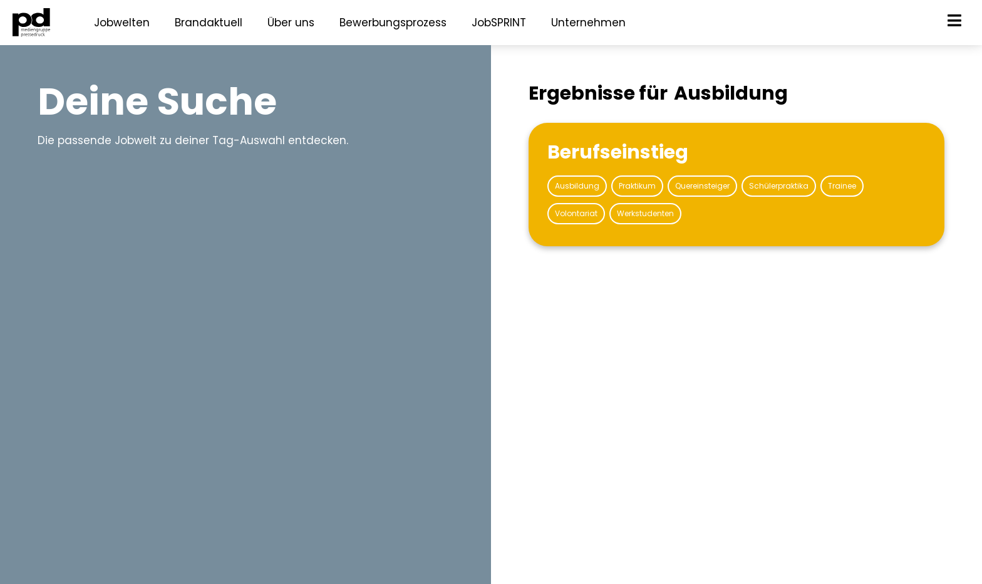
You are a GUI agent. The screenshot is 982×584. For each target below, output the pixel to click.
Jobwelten (122, 22)
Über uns (290, 22)
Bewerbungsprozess (393, 22)
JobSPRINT (499, 22)
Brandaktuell (208, 22)
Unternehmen (588, 22)
